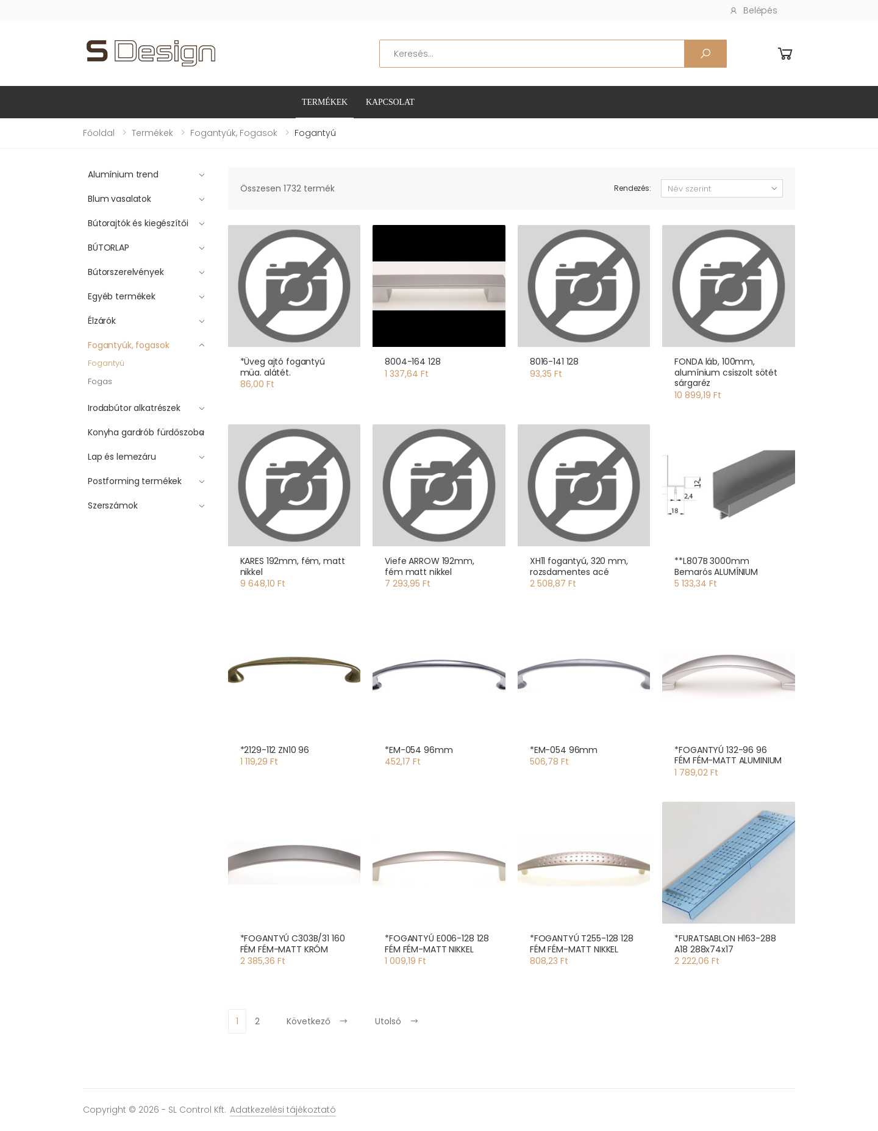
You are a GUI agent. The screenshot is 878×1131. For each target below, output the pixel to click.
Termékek (325, 102)
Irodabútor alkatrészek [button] (134, 408)
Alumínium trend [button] (123, 174)
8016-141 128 (554, 361)
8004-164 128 (412, 361)
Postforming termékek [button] (135, 481)
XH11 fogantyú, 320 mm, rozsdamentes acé (579, 566)
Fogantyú (106, 363)
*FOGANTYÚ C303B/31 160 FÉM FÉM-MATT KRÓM (292, 943)
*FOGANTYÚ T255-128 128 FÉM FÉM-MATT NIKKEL (582, 943)
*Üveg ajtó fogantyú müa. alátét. (282, 367)
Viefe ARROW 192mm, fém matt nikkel (429, 566)
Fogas (100, 381)
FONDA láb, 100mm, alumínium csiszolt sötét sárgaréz (725, 372)
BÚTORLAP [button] (108, 247)
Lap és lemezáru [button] (122, 457)
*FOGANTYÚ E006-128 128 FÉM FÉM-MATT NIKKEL (437, 943)
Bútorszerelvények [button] (126, 272)
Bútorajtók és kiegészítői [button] (138, 223)
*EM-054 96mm (418, 750)
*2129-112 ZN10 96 (275, 750)
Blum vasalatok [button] (119, 199)
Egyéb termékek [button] (121, 296)
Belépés (753, 10)
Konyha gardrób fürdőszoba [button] (146, 432)
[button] (785, 54)
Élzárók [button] (102, 321)
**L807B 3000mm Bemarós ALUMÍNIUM (716, 566)
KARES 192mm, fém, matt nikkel (292, 566)
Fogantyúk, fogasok (233, 133)
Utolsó (397, 1021)
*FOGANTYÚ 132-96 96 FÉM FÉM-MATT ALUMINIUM (728, 755)
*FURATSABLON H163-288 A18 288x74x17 (725, 943)
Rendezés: (632, 188)
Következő (317, 1021)
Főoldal (99, 133)
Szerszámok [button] (113, 505)
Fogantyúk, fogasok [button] (128, 345)
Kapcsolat (390, 102)
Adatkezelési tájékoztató (283, 1110)
